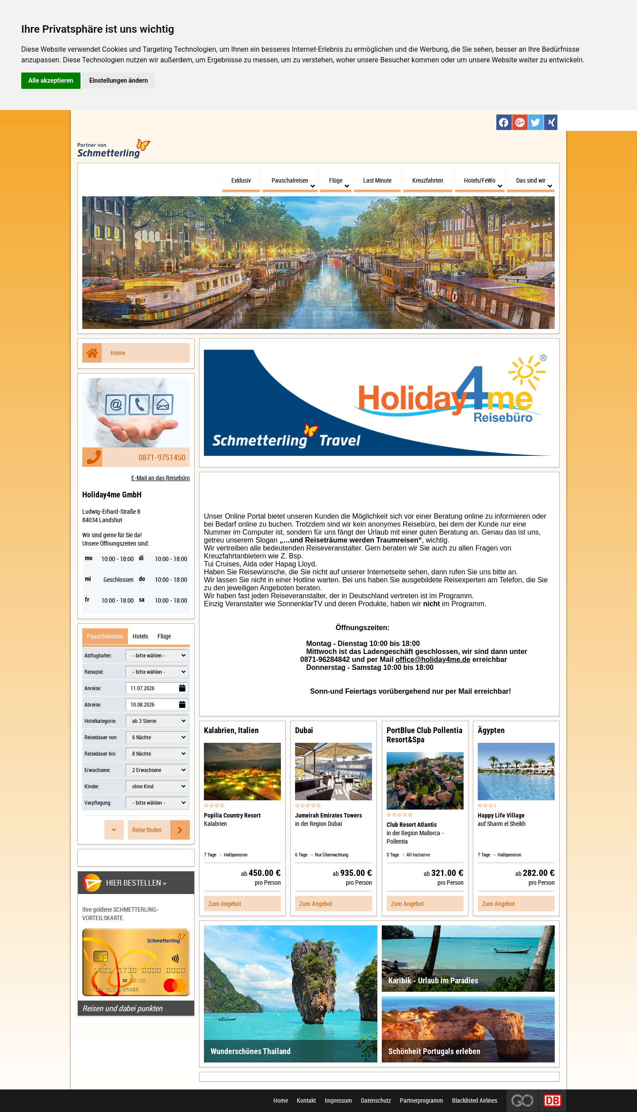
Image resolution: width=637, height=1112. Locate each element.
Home (103, 351)
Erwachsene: (97, 768)
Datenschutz (376, 1100)
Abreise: (92, 703)
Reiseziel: (94, 670)
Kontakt (306, 1100)
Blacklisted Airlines (474, 1100)
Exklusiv (241, 179)
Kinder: (91, 784)
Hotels (140, 635)
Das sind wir (534, 181)
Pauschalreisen (293, 181)
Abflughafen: (98, 653)
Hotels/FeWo (483, 181)
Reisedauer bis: (100, 752)
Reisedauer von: (101, 735)
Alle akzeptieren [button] (50, 80)
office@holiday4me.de (432, 658)
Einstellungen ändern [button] (118, 80)
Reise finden (161, 828)
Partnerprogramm (421, 1100)
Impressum (338, 1100)
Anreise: (92, 686)
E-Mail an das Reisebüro (160, 476)
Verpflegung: (97, 801)
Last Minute (377, 179)
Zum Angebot (224, 902)
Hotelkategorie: (100, 719)
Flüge (339, 181)
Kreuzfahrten (427, 179)
